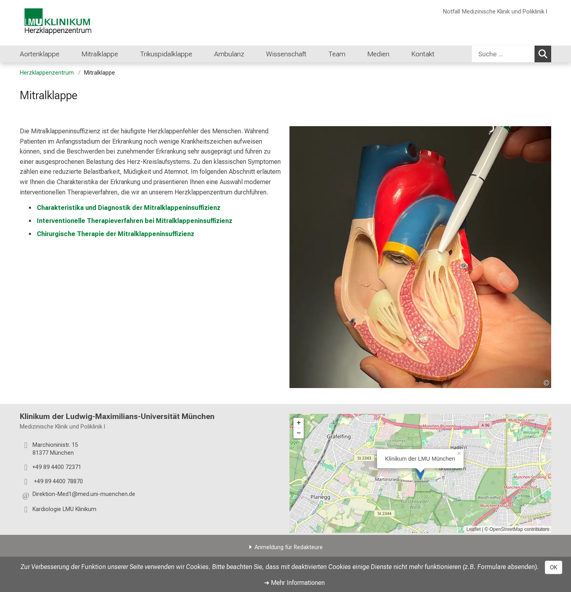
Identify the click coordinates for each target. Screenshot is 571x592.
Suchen (544, 53)
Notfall (451, 11)
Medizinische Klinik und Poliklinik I (504, 11)
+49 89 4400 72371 (57, 466)
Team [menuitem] (336, 54)
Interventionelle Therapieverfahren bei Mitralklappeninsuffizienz (134, 220)
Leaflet (473, 529)
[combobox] (511, 54)
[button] (84, 495)
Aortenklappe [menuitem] (39, 54)
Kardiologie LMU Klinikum (64, 509)
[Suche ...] (503, 54)
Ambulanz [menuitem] (229, 54)
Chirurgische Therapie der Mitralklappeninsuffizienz (115, 233)
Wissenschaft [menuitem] (286, 54)
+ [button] (299, 423)
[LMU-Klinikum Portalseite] (67, 22)
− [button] (299, 433)
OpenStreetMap (506, 529)
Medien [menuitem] (378, 54)
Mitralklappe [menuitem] (99, 54)
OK (553, 567)
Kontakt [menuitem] (423, 54)
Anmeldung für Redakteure (289, 547)
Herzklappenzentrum (47, 72)
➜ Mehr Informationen (294, 582)
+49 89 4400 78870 (58, 481)
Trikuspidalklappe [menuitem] (166, 54)
